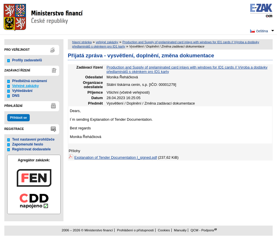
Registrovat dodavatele (31, 149)
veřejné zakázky (107, 42)
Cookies (164, 230)
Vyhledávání (22, 91)
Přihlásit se (18, 117)
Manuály (180, 230)
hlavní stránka (82, 42)
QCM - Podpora (202, 230)
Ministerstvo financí (44, 17)
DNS (16, 96)
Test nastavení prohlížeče (33, 139)
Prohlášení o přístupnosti (135, 230)
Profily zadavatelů (27, 60)
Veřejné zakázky (25, 86)
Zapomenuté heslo (27, 144)
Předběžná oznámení (29, 81)
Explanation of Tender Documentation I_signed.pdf (115, 157)
